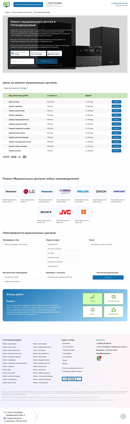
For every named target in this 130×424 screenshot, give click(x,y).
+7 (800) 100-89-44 (119, 3)
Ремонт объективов (39, 357)
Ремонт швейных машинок (41, 373)
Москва (65, 364)
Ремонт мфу (7, 370)
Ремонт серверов (8, 366)
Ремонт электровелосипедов (43, 376)
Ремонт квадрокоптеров (41, 360)
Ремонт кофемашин (9, 360)
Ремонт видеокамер (39, 344)
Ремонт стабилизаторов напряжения (15, 363)
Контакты (100, 340)
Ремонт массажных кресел (12, 357)
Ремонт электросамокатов (42, 379)
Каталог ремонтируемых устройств (28, 4)
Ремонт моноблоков (39, 366)
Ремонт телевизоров (10, 379)
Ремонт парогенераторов (11, 350)
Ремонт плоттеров (9, 373)
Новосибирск (67, 353)
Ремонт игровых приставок (42, 347)
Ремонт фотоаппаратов (41, 353)
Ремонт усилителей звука (11, 376)
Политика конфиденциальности (72, 368)
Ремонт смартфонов (9, 344)
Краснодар (66, 343)
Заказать (116, 102)
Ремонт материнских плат (41, 363)
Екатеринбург (67, 357)
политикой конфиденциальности (46, 65)
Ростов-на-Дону (68, 347)
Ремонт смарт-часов (9, 347)
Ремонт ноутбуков (39, 350)
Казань (65, 360)
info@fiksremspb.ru (103, 353)
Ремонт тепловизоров (40, 383)
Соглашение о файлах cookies (72, 371)
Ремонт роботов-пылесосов (12, 353)
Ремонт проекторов (9, 383)
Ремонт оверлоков (39, 370)
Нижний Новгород (69, 350)
